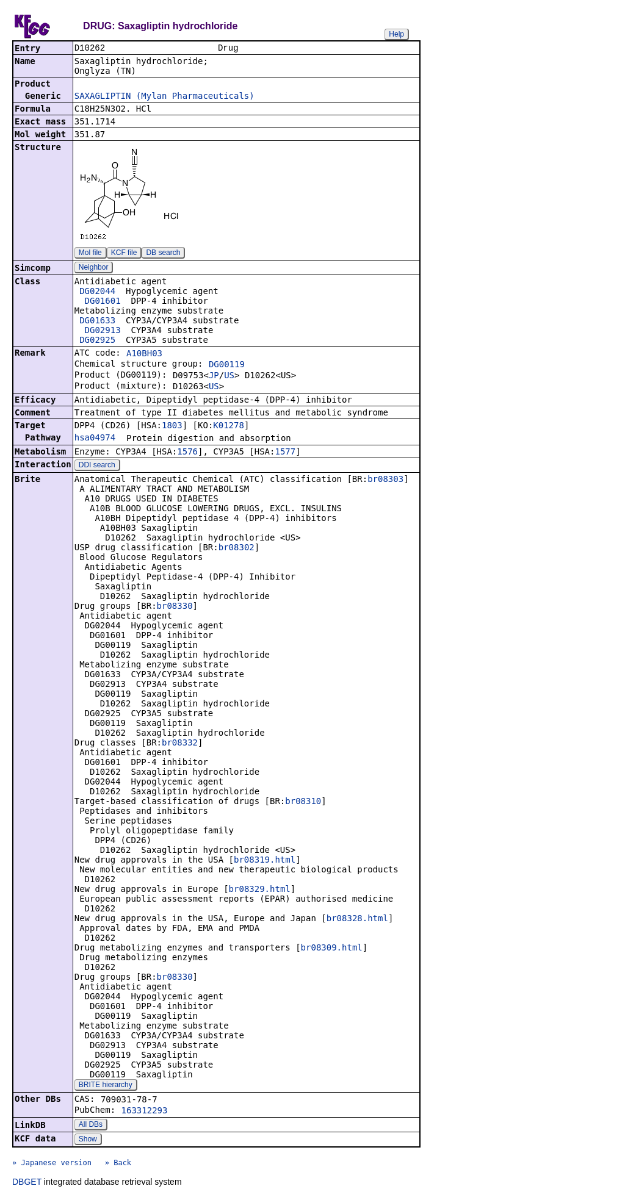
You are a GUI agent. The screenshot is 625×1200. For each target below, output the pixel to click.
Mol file (90, 254)
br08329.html (260, 890)
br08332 (180, 744)
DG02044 (97, 292)
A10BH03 (144, 354)
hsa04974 (94, 439)
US (229, 376)
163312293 (144, 1111)
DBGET (27, 1183)
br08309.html (332, 949)
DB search (163, 254)
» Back (118, 1164)
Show (88, 1140)
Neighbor (94, 268)
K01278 (228, 426)
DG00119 (227, 365)
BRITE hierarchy (105, 1086)
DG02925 (97, 341)
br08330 (175, 607)
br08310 (303, 802)
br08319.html (264, 861)
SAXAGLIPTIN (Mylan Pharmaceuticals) (164, 97)
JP (214, 376)
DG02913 (103, 331)
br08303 (385, 480)
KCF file (124, 254)
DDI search (97, 466)
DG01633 (97, 321)
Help (396, 34)
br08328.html (357, 919)
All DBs (91, 1125)
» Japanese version (52, 1164)
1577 (285, 453)
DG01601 (103, 302)
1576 (187, 453)
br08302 (237, 548)
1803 (172, 426)
